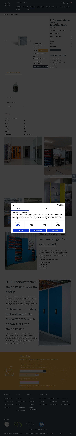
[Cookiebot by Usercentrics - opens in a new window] (58, 205)
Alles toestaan (55, 230)
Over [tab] (56, 208)
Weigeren (21, 230)
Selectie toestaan (38, 230)
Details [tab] (38, 208)
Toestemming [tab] (20, 208)
